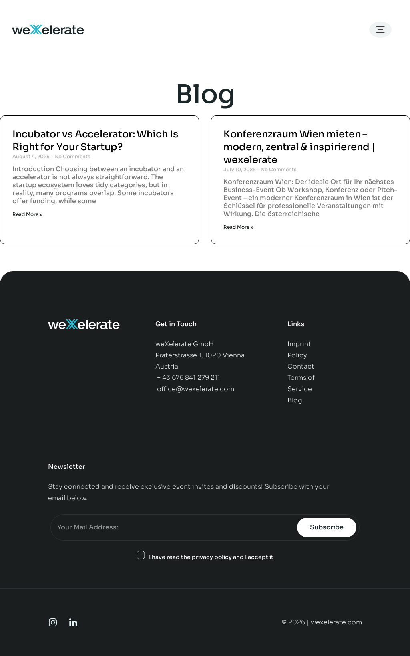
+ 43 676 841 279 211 (188, 377)
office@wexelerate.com (195, 389)
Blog (294, 400)
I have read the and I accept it (211, 557)
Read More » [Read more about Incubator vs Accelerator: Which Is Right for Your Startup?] (27, 214)
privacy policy (212, 557)
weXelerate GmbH (184, 344)
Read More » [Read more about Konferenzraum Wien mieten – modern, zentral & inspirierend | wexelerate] (238, 227)
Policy (298, 355)
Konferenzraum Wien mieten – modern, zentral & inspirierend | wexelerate (299, 147)
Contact (301, 366)
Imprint (299, 344)
